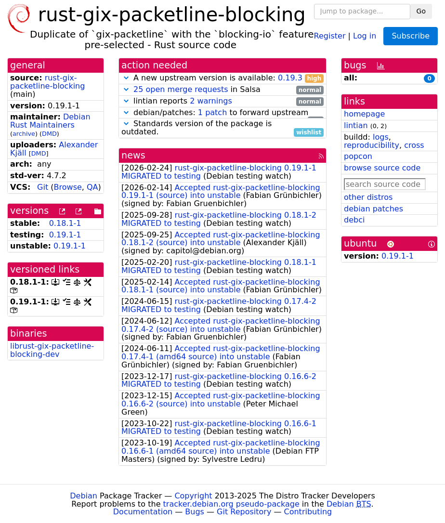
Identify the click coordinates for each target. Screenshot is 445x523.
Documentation (142, 511)
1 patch (212, 112)
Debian (83, 495)
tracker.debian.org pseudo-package (231, 504)
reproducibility (371, 145)
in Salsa (222, 90)
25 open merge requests (180, 89)
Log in (364, 35)
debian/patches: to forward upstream (222, 113)
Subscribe (411, 35)
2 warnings (211, 100)
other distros (368, 197)
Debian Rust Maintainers (50, 121)
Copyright (193, 495)
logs (381, 137)
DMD (49, 133)
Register (330, 35)
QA (92, 187)
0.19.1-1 (65, 234)
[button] (126, 77)
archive (24, 133)
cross (414, 145)
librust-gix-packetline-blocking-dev (52, 350)
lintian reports (222, 101)
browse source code (382, 167)
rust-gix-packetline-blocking (47, 82)
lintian (356, 125)
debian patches (373, 208)
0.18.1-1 (65, 223)
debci (354, 219)
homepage (364, 113)
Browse (68, 187)
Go (421, 11)
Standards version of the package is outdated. (222, 128)
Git (42, 187)
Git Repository (244, 511)
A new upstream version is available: (222, 78)
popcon (358, 156)
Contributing (308, 511)
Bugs (194, 511)
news (133, 155)
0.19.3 (290, 77)
